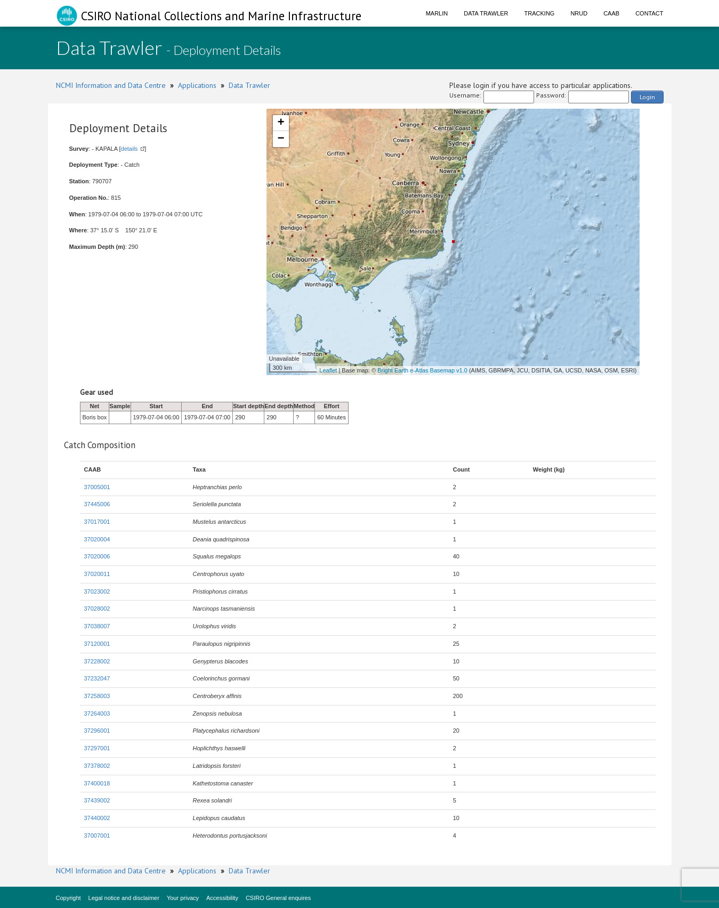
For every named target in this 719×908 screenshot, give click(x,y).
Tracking (539, 13)
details (129, 148)
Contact (649, 13)
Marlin (437, 13)
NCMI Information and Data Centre (111, 85)
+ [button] (280, 123)
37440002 (97, 818)
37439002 (97, 800)
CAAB (611, 13)
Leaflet (328, 370)
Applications (197, 85)
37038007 (97, 626)
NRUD (578, 13)
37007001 (97, 835)
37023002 (97, 591)
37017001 (97, 521)
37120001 (97, 644)
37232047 (97, 678)
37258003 (97, 696)
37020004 (97, 539)
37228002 (97, 661)
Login (647, 97)
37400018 (97, 783)
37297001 (97, 748)
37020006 (97, 556)
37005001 (97, 487)
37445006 (97, 504)
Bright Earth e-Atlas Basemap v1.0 (422, 370)
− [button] (280, 139)
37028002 (97, 608)
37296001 (97, 730)
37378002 (97, 766)
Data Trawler (486, 13)
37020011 (97, 574)
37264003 (97, 713)
